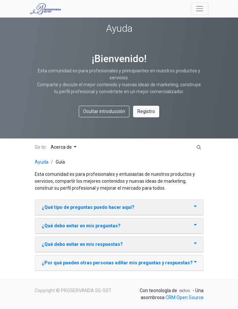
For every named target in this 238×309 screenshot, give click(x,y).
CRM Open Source (185, 297)
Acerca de (62, 147)
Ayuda (41, 162)
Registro (146, 111)
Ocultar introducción (104, 111)
